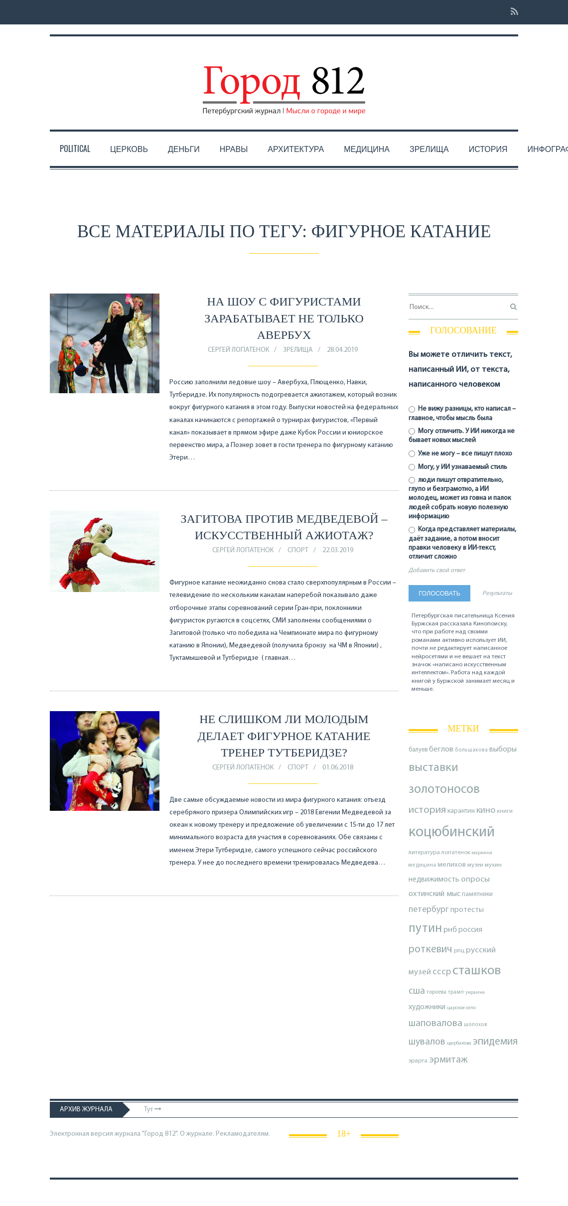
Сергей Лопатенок (238, 350)
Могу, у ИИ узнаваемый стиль (458, 467)
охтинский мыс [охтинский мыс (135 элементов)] (434, 894)
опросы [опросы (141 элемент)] (475, 879)
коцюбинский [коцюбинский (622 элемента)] (452, 832)
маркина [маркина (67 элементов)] (482, 853)
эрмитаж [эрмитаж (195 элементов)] (448, 1060)
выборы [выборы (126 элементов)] (503, 750)
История (488, 148)
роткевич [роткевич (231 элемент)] (430, 949)
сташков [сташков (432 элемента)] (476, 971)
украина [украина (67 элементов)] (475, 992)
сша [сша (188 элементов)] (417, 991)
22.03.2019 (337, 550)
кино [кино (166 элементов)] (485, 810)
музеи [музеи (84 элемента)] (475, 865)
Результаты (497, 594)
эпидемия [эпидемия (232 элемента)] (495, 1042)
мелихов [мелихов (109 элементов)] (451, 865)
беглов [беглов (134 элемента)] (441, 750)
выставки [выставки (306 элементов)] (433, 768)
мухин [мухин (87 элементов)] (493, 865)
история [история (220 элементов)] (427, 810)
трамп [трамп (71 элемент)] (456, 992)
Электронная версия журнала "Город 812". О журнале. (132, 1134)
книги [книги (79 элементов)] (505, 811)
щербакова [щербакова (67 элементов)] (459, 1043)
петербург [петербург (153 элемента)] (429, 909)
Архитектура (296, 148)
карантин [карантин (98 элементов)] (461, 811)
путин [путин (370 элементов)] (425, 928)
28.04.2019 (342, 350)
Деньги (184, 148)
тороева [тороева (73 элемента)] (436, 992)
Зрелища (429, 148)
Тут (152, 1109)
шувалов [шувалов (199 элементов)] (427, 1042)
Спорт (297, 550)
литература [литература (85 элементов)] (424, 853)
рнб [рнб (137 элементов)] (450, 929)
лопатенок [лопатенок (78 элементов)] (455, 853)
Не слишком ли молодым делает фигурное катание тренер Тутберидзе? (284, 736)
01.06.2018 (337, 767)
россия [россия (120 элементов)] (470, 930)
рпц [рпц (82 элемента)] (459, 951)
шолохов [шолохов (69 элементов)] (475, 1025)
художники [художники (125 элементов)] (427, 1007)
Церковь (129, 148)
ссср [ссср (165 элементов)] (441, 972)
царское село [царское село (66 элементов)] (461, 1008)
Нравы (234, 148)
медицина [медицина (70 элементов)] (422, 865)
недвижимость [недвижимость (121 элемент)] (434, 880)
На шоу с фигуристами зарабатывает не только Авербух (284, 318)
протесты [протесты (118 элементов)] (467, 910)
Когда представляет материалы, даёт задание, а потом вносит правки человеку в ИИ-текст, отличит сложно (462, 543)
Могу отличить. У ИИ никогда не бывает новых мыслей (462, 436)
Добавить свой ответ (437, 571)
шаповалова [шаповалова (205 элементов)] (435, 1024)
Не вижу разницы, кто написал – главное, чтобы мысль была (462, 413)
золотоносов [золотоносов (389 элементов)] (444, 789)
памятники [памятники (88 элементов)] (477, 894)
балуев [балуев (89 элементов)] (418, 750)
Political (75, 148)
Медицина (367, 148)
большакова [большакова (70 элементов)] (471, 750)
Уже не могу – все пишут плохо (460, 453)
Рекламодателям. (243, 1134)
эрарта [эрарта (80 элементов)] (418, 1061)
